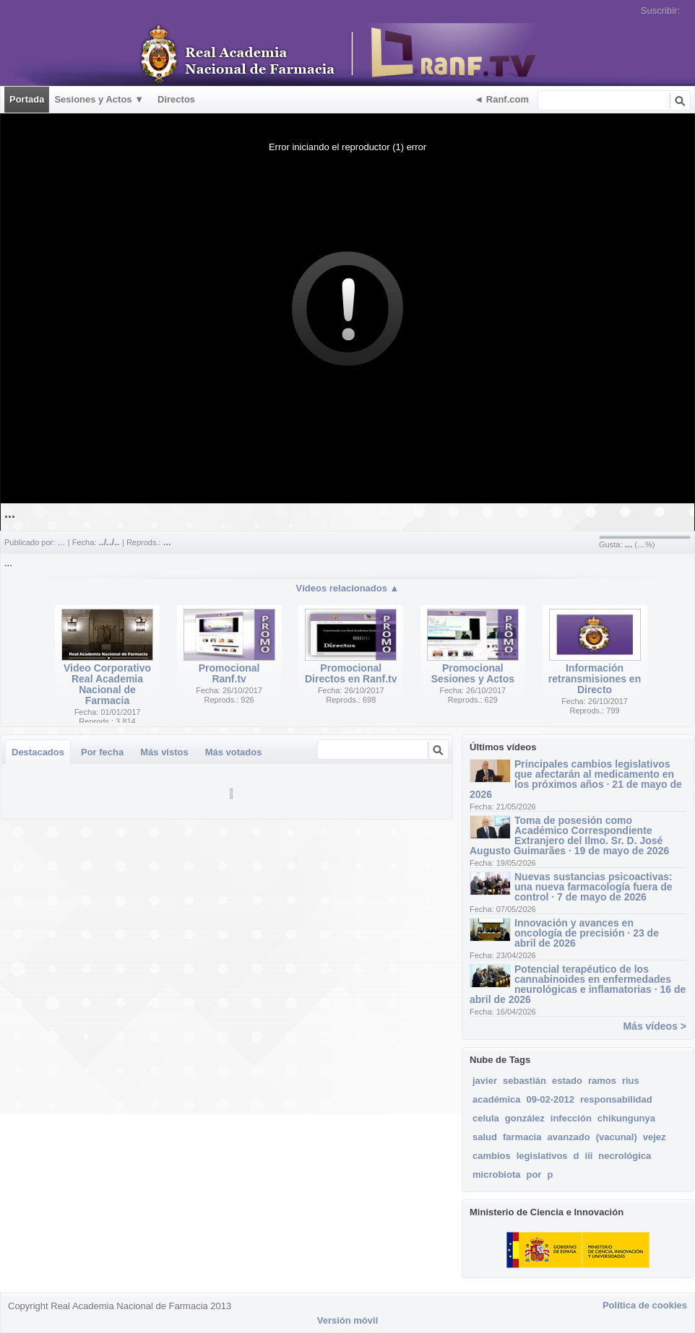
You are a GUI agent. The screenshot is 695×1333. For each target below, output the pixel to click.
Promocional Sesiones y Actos (472, 673)
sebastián (524, 1080)
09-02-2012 (551, 1099)
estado (567, 1080)
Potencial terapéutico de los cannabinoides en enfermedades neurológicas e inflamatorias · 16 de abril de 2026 (578, 984)
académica (496, 1099)
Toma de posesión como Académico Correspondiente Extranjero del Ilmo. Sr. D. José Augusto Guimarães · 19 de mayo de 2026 (569, 835)
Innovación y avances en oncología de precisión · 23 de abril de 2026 (586, 933)
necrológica (624, 1155)
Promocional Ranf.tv (229, 673)
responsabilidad (616, 1099)
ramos (602, 1080)
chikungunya (626, 1118)
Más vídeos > (654, 1026)
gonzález (525, 1118)
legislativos (542, 1155)
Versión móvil (348, 1320)
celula (485, 1118)
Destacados (38, 752)
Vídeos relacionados (348, 588)
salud (484, 1137)
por (533, 1174)
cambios (491, 1155)
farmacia (522, 1137)
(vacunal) (616, 1137)
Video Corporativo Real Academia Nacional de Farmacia (107, 684)
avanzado (568, 1137)
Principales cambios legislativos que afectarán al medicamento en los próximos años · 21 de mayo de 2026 (576, 779)
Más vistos (164, 752)
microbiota (496, 1174)
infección (571, 1118)
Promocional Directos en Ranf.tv (351, 673)
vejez (654, 1137)
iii (589, 1155)
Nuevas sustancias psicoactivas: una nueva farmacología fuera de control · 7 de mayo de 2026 (593, 887)
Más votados (233, 752)
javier (484, 1080)
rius (630, 1080)
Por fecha (102, 752)
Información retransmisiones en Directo (594, 678)
